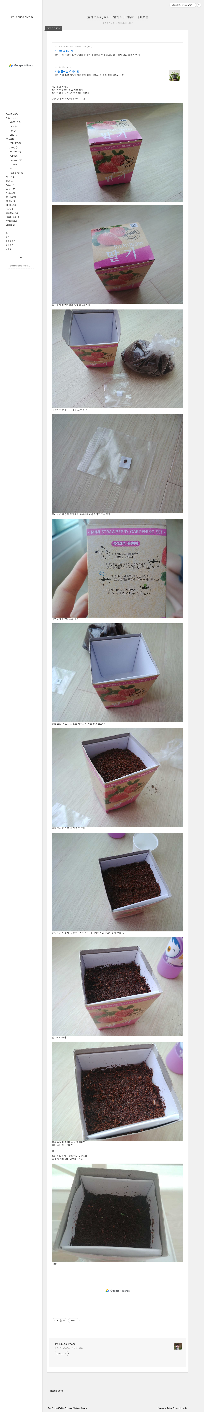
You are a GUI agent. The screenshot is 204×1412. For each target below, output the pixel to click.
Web (10, 139)
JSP (12, 169)
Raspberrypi (12, 217)
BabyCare (12, 213)
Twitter (61, 1408)
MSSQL (15, 122)
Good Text (12, 114)
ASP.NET (15, 143)
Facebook (69, 1408)
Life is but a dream (21, 17)
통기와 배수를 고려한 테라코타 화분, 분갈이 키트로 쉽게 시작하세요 (89, 75)
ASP (13, 156)
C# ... (10, 177)
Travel (10, 209)
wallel (185, 1408)
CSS (13, 164)
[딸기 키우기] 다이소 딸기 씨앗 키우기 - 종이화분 (118, 17)
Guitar (10, 185)
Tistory (169, 1408)
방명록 (9, 249)
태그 (8, 237)
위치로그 (10, 245)
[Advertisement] (21, 65)
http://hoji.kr (60, 67)
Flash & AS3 (16, 173)
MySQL (14, 130)
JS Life (11, 197)
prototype (15, 151)
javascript (15, 160)
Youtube (76, 1408)
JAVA (9, 181)
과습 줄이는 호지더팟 (67, 71)
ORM (13, 126)
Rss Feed (51, 1408)
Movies (10, 189)
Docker (10, 225)
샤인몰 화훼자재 (64, 50)
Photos (10, 193)
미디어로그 (11, 241)
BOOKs (10, 201)
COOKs (11, 205)
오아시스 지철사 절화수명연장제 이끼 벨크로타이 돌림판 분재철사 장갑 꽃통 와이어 (97, 54)
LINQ (13, 135)
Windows (11, 221)
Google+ (84, 1408)
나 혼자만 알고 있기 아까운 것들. (68, 1348)
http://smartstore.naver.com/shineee (70, 46)
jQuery (13, 147)
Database (12, 118)
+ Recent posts (55, 1391)
